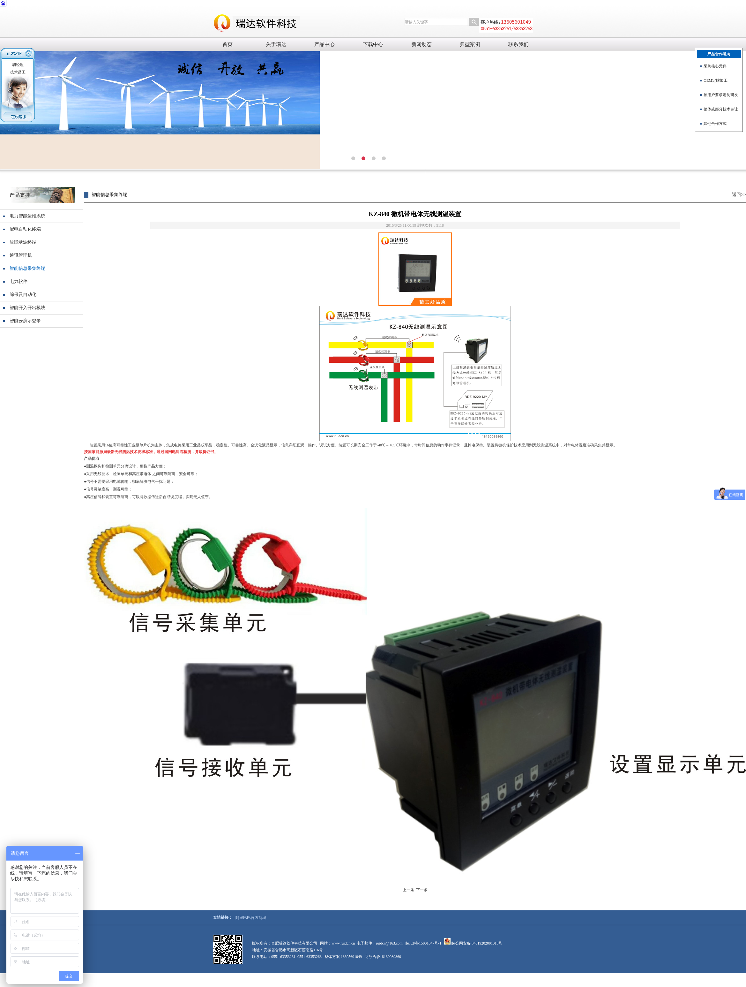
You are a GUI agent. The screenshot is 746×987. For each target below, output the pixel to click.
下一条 (422, 890)
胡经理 (18, 65)
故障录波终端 (23, 242)
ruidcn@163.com (389, 943)
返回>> (739, 194)
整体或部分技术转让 (721, 109)
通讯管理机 (21, 255)
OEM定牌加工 (715, 80)
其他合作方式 (715, 123)
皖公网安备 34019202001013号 (476, 943)
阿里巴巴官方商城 (250, 917)
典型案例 (470, 44)
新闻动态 (421, 44)
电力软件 (18, 281)
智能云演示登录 (25, 320)
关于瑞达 (276, 44)
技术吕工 (18, 72)
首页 (227, 44)
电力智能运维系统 (27, 216)
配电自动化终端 (25, 229)
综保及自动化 (23, 294)
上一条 (408, 890)
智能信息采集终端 (27, 268)
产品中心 (324, 44)
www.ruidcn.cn (343, 943)
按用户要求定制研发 (721, 95)
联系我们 (518, 44)
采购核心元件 (715, 66)
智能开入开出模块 (27, 307)
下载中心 (373, 44)
